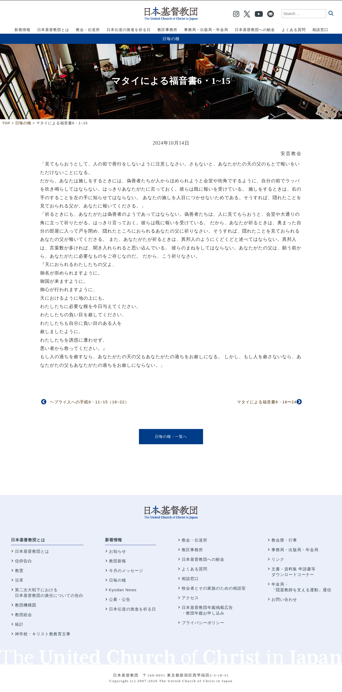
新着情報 (113, 540)
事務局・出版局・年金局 (294, 549)
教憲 (19, 570)
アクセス (190, 598)
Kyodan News (123, 589)
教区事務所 (192, 549)
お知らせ (117, 551)
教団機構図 (25, 605)
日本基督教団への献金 (203, 559)
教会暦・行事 (284, 540)
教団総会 (23, 614)
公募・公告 (119, 599)
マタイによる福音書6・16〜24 (267, 402)
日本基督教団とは (28, 540)
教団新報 (117, 561)
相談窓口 (190, 578)
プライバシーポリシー (203, 622)
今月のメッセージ (126, 570)
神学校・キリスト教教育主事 (43, 634)
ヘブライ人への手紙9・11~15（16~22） (89, 402)
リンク (277, 559)
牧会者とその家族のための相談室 (214, 588)
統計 (19, 624)
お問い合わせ (284, 599)
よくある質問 (194, 569)
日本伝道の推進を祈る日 (132, 609)
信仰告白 (23, 561)
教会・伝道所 (194, 540)
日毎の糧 (171, 38)
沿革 (19, 580)
